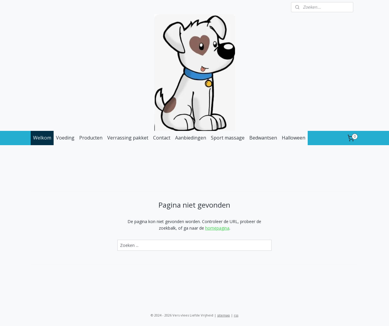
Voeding (65, 137)
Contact (161, 137)
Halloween (293, 137)
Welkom (42, 137)
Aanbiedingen (190, 137)
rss (236, 315)
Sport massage (228, 137)
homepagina (217, 228)
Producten (90, 137)
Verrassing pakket (127, 137)
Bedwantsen (263, 137)
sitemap (223, 315)
